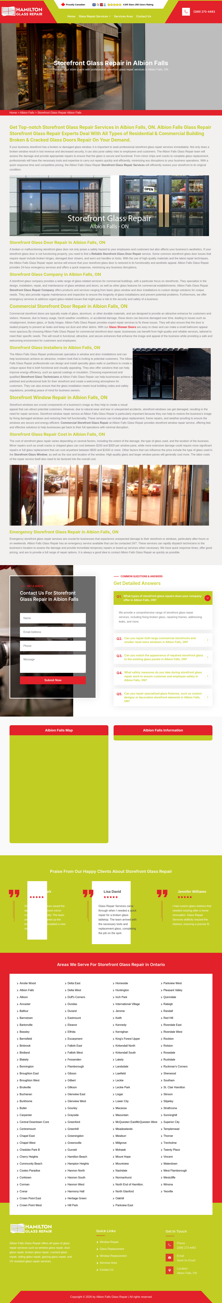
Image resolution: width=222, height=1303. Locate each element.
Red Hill (168, 1017)
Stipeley (168, 1101)
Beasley (24, 1031)
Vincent (168, 1156)
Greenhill (73, 1128)
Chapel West (27, 1142)
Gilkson (72, 1087)
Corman (24, 1184)
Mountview (122, 1163)
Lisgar (119, 1094)
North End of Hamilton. (130, 1184)
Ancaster (25, 1004)
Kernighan (122, 1031)
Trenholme (170, 1142)
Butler (23, 1108)
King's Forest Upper (128, 1038)
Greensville (75, 1142)
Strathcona (170, 1108)
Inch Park (121, 997)
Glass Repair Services (93, 16)
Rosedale (169, 1052)
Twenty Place (172, 1149)
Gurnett (72, 1149)
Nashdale (121, 1170)
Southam (169, 1080)
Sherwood (170, 1073)
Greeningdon (76, 1135)
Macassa (121, 1108)
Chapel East (27, 1135)
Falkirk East (75, 1045)
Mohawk (121, 1149)
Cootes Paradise (30, 1170)
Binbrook (25, 1045)
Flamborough (76, 1066)
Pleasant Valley (173, 990)
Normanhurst (123, 1177)
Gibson (72, 1073)
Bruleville (25, 1087)
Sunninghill (170, 1115)
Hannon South (76, 1177)
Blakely (24, 1059)
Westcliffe (170, 1177)
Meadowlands (124, 1128)
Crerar (23, 1191)
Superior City (172, 1122)
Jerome (120, 1011)
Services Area (123, 16)
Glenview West (77, 1101)
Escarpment (75, 1038)
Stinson (168, 1094)
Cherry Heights (29, 1156)
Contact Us (143, 16)
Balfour (24, 1011)
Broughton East (29, 1073)
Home (71, 16)
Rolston (168, 1045)
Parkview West (173, 983)
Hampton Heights (78, 1163)
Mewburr (121, 1135)
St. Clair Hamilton (174, 1087)
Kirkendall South (126, 1052)
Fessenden (74, 1059)
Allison (24, 997)
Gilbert (72, 1080)
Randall (168, 1011)
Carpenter (26, 1115)
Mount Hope (123, 1156)
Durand (72, 1011)
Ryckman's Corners (176, 1066)
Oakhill (120, 1198)
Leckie (119, 1080)
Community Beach (31, 1163)
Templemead (172, 1128)
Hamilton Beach (77, 1156)
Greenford (74, 1122)
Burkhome (26, 1101)
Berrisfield (26, 1038)
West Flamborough (175, 1170)
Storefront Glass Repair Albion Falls (59, 112)
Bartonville (26, 1024)
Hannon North (76, 1170)
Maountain (122, 1115)
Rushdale (169, 1059)
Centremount (28, 1128)
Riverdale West (173, 1031)
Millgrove (121, 1142)
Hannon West (76, 1184)
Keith (119, 1017)
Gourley (72, 1108)
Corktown (25, 1177)
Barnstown (26, 1017)
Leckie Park (123, 1087)
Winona (168, 1184)
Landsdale (122, 1066)
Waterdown (170, 1163)
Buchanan (26, 1094)
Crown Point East (30, 1198)
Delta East (74, 983)
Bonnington (27, 1066)
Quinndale (170, 997)
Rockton (169, 1038)
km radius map (59, 786)
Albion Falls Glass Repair (111, 1296)
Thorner (168, 1135)
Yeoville (168, 1191)
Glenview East (76, 1094)
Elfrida (71, 1031)
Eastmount (74, 1017)
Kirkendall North (125, 1045)
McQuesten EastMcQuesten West (136, 1122)
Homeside (122, 983)
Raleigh (168, 1004)
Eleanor (72, 1024)
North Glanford (125, 1191)
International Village (128, 1004)
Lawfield (121, 1073)
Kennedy (121, 1024)
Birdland (25, 1052)
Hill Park (73, 1205)
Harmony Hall (76, 1191)
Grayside (73, 1115)
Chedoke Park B (30, 1149)
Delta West (74, 990)
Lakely (119, 1059)
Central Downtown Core (34, 1122)
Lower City (122, 1101)
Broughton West (29, 1080)
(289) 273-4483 (204, 11)
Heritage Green (77, 1198)
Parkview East (124, 1205)
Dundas (72, 1004)
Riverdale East (173, 1024)
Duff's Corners (76, 997)
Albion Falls (27, 112)
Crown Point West (31, 1205)
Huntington (122, 990)
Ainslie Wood (28, 983)
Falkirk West (75, 1052)
